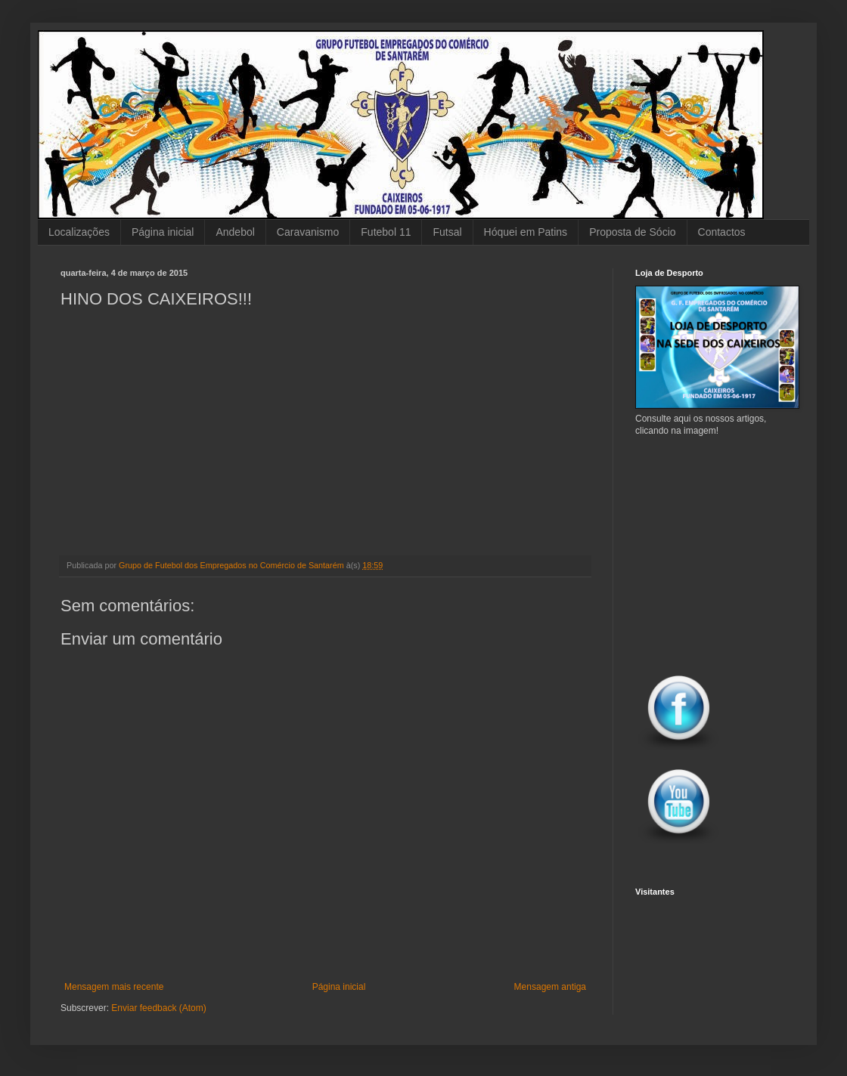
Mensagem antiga (550, 987)
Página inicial (163, 232)
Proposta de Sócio (632, 232)
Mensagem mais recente (113, 987)
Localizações (79, 232)
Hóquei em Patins (526, 232)
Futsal (447, 232)
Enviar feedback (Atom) (158, 1008)
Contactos (722, 232)
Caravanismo (308, 232)
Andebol (235, 232)
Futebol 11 (386, 232)
